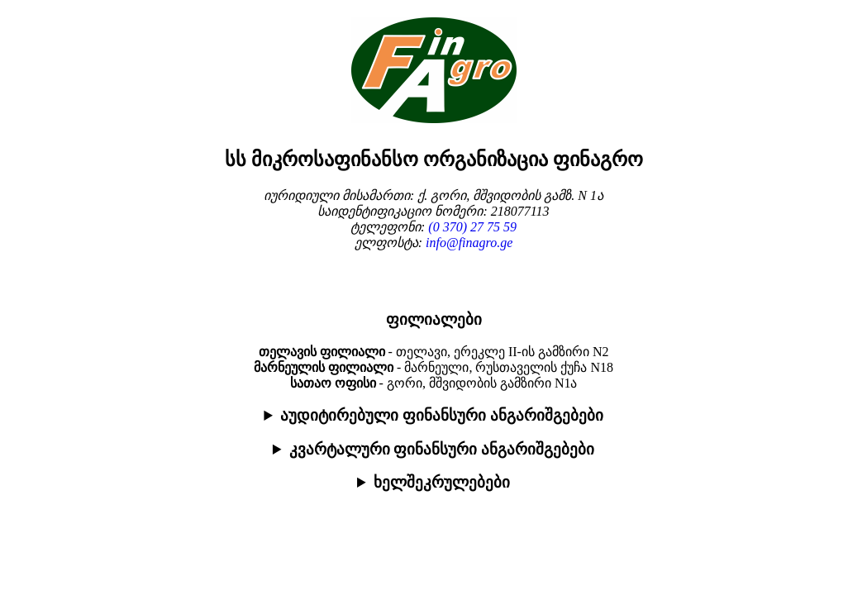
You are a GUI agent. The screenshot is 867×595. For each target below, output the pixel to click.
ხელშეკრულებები (442, 482)
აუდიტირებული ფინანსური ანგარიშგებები (441, 415)
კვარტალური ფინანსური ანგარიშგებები (441, 449)
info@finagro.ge (469, 243)
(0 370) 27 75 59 (472, 227)
